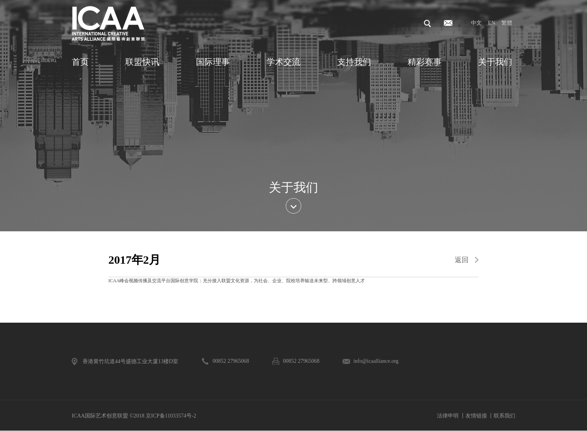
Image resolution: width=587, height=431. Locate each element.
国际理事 (213, 62)
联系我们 (504, 416)
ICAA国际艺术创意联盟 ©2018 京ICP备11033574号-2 (134, 416)
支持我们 (354, 62)
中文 (476, 23)
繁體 (506, 23)
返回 (462, 260)
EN (491, 23)
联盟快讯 (142, 62)
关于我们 (495, 62)
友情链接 (476, 416)
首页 (80, 62)
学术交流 (283, 62)
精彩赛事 (425, 62)
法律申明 (448, 416)
